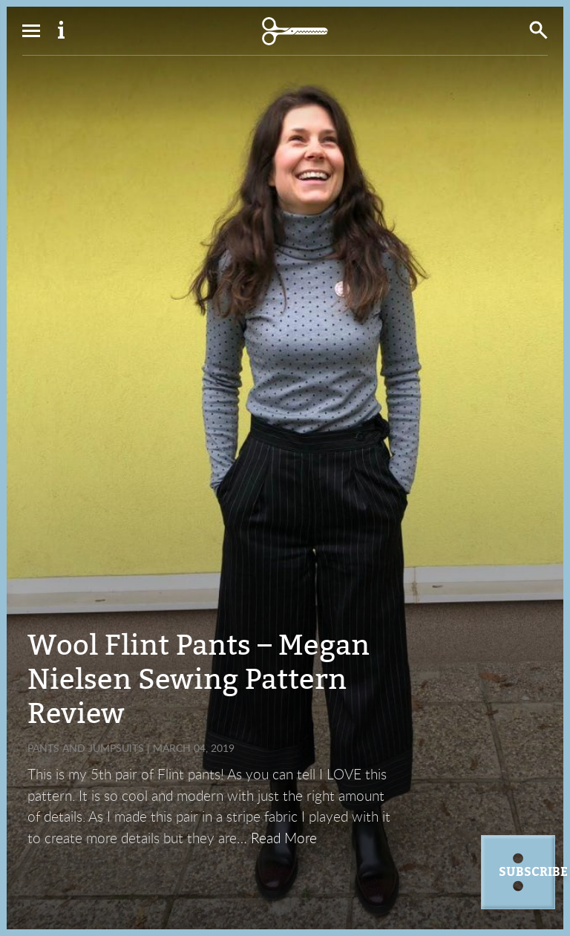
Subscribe (527, 872)
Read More (284, 837)
